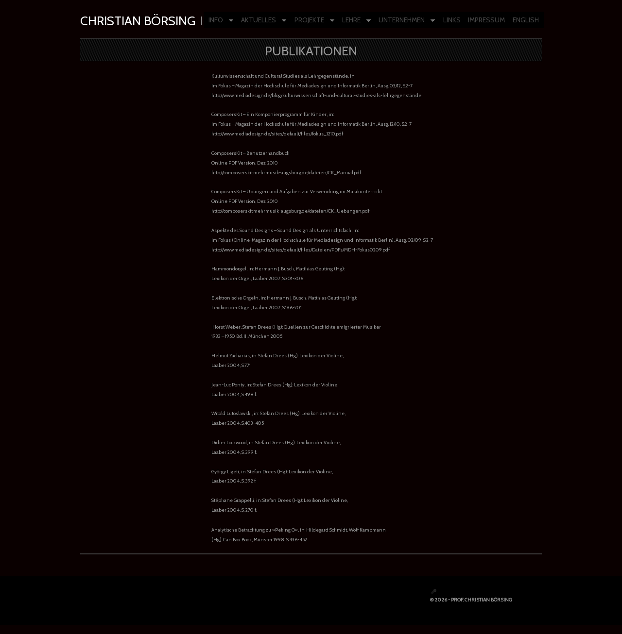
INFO (218, 21)
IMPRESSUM (486, 20)
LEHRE (354, 21)
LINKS (452, 20)
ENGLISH (526, 20)
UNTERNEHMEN (404, 21)
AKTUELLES (261, 21)
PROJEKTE (312, 21)
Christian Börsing (137, 20)
